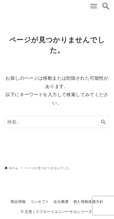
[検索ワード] (57, 122)
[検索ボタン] (106, 6)
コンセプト (39, 202)
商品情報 (18, 202)
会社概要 (61, 202)
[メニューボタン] (94, 6)
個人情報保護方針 (88, 202)
